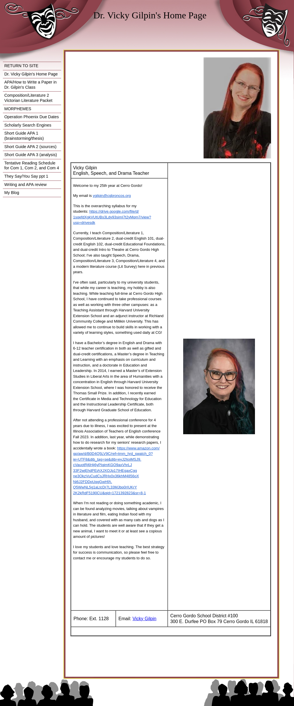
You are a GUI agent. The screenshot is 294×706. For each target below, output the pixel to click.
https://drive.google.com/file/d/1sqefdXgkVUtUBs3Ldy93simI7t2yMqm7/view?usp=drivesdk (112, 217)
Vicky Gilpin (144, 618)
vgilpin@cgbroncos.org (112, 195)
